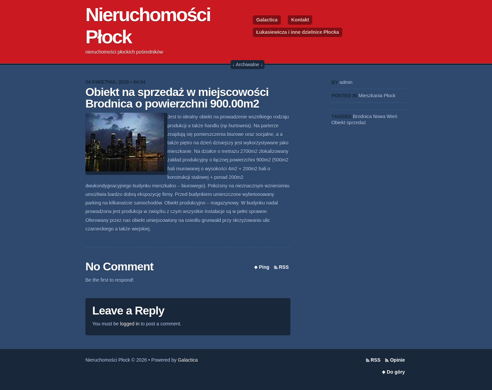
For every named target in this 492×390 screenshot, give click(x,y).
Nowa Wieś (385, 116)
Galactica (266, 20)
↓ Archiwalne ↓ (247, 64)
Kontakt (300, 20)
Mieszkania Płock (376, 95)
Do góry (396, 372)
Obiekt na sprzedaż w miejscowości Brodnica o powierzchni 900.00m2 (177, 98)
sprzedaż (356, 122)
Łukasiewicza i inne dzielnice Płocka (297, 32)
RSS (284, 267)
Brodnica (362, 116)
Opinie (397, 360)
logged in (129, 323)
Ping (264, 267)
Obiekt (338, 122)
